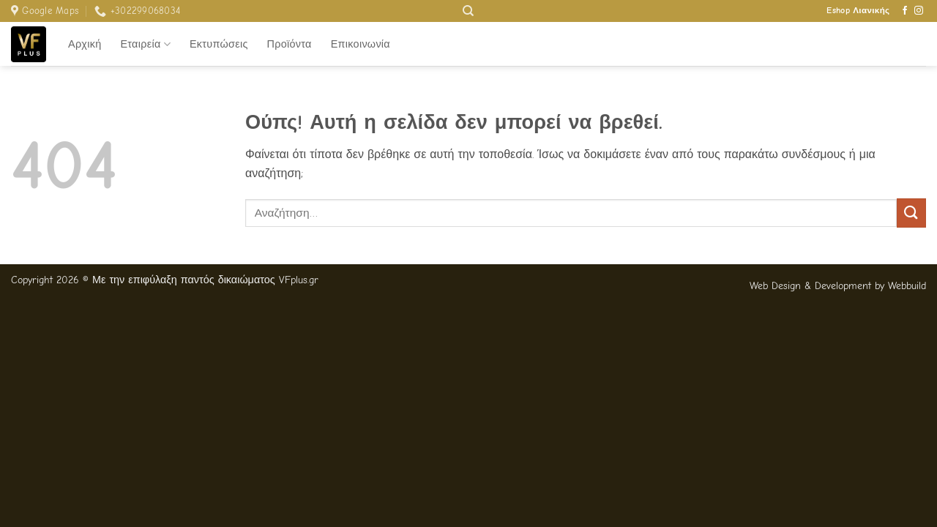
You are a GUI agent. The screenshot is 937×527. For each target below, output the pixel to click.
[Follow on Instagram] (918, 11)
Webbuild (907, 286)
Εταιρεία (145, 44)
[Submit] (911, 212)
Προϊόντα (289, 44)
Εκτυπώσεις (219, 44)
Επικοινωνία (360, 44)
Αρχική (84, 44)
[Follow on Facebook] (904, 11)
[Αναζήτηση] (468, 11)
